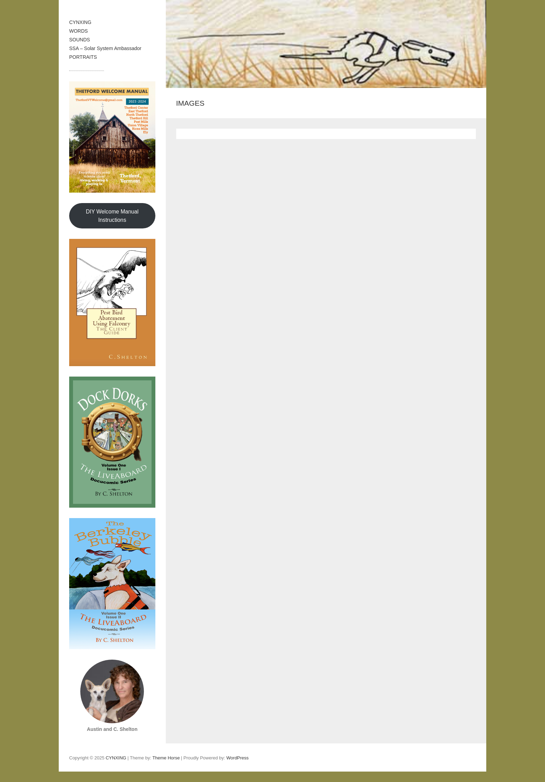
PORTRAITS (83, 57)
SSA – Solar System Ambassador (105, 48)
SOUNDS (79, 39)
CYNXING (80, 22)
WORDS (78, 31)
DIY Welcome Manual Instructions (112, 216)
